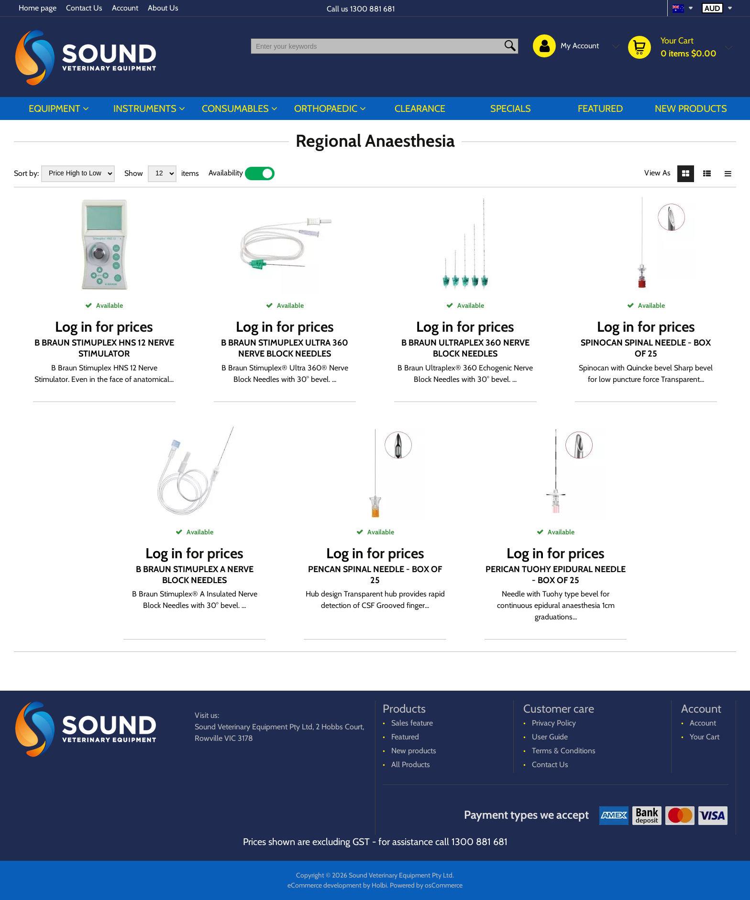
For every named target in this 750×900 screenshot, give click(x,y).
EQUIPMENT (54, 108)
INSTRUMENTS (144, 108)
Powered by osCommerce (426, 885)
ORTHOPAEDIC (325, 108)
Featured (600, 108)
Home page (37, 7)
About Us (163, 7)
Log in (73, 327)
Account (125, 7)
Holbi (379, 885)
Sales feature (412, 722)
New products (691, 108)
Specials (510, 108)
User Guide (550, 736)
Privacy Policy (554, 722)
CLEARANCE (420, 108)
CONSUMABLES (235, 108)
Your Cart (704, 736)
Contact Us (84, 7)
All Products (410, 764)
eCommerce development (324, 885)
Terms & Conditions (564, 750)
